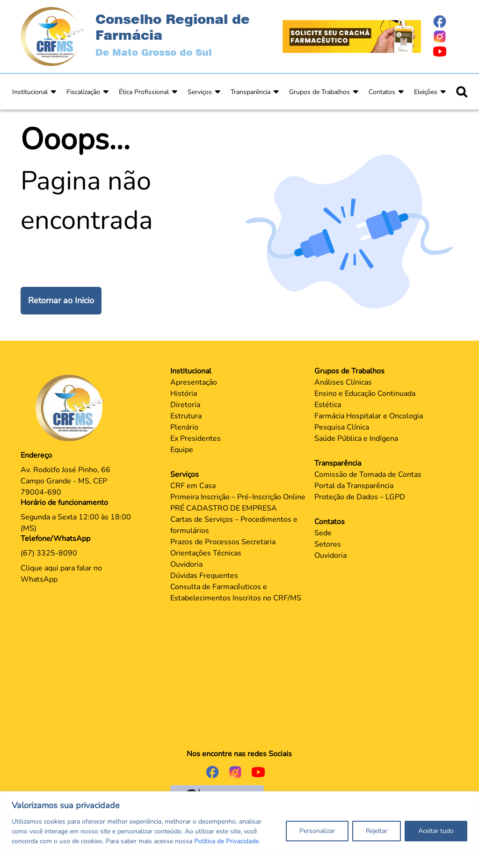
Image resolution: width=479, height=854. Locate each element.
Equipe (181, 450)
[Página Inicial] (52, 36)
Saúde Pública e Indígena (356, 438)
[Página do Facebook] (445, 21)
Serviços (200, 92)
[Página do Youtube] (445, 51)
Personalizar (317, 830)
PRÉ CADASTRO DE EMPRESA (223, 508)
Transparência (250, 92)
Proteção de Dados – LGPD (359, 497)
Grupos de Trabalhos (319, 92)
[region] (239, 822)
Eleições (425, 92)
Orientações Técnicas (205, 553)
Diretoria (185, 405)
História (183, 393)
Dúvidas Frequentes (204, 575)
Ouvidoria (186, 564)
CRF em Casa (193, 486)
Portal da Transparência (353, 486)
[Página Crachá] (352, 36)
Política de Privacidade (226, 841)
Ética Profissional (144, 92)
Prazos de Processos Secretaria (223, 542)
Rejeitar (376, 830)
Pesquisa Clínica (341, 427)
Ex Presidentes (195, 438)
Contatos (382, 92)
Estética (327, 405)
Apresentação (193, 382)
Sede (323, 533)
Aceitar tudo (436, 830)
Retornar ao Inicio (61, 300)
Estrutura (186, 416)
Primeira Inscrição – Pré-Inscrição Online (237, 497)
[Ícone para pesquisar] (461, 91)
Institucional (30, 92)
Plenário (184, 427)
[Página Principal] (72, 407)
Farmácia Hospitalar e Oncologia (368, 416)
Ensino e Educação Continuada (364, 393)
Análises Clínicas (343, 382)
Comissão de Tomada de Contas (367, 474)
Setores (327, 544)
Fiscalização (83, 92)
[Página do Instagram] (445, 36)
